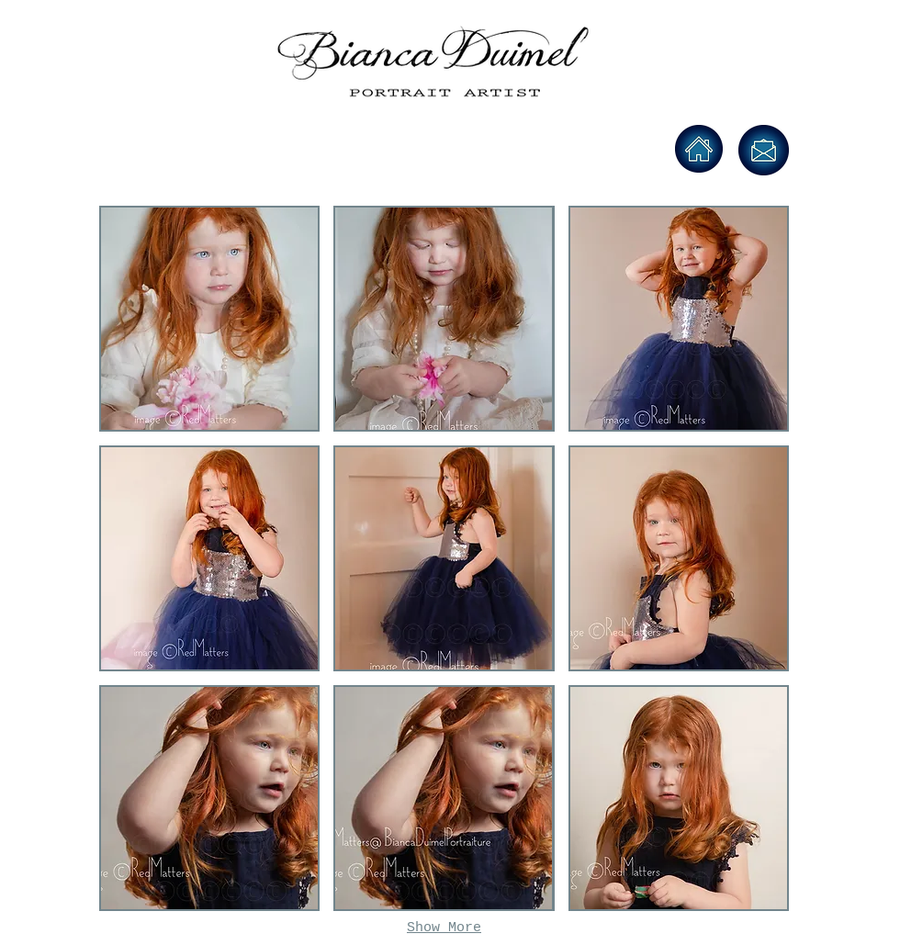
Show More (444, 928)
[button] (209, 319)
